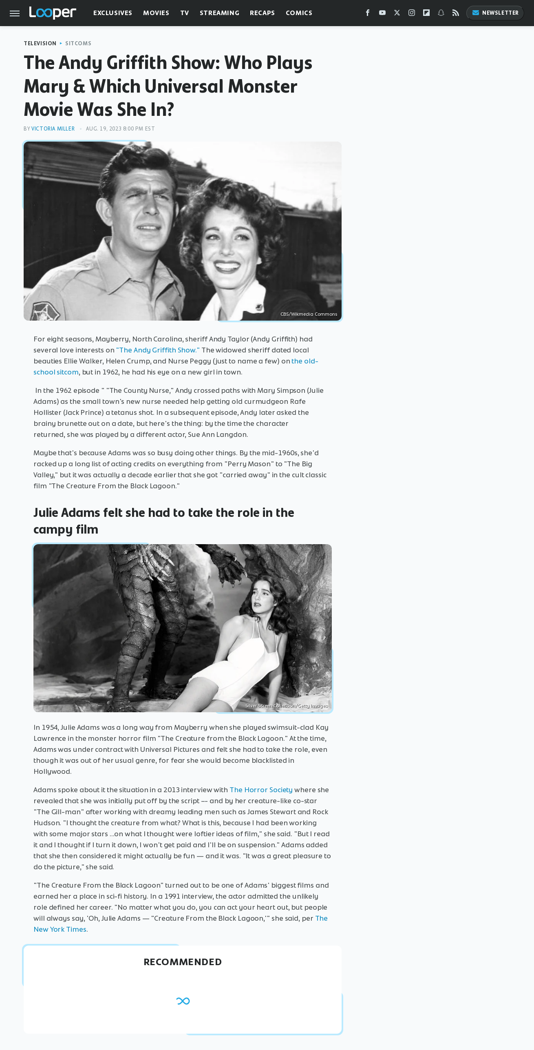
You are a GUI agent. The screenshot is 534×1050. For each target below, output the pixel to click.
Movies (156, 13)
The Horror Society (261, 790)
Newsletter (495, 12)
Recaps (262, 13)
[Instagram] (412, 14)
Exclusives (112, 13)
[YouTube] (382, 14)
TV (184, 13)
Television (40, 43)
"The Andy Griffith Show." (158, 350)
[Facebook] (368, 14)
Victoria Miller (53, 128)
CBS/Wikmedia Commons (309, 314)
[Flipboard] (426, 14)
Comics (299, 13)
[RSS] (456, 14)
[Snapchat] (441, 14)
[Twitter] (397, 14)
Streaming (219, 13)
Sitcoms (78, 43)
